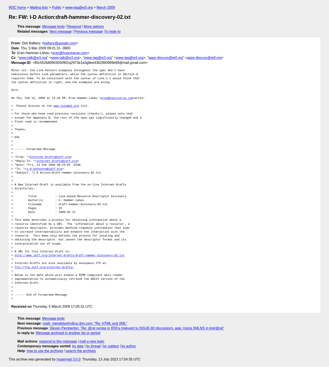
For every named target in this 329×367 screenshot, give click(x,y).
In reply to (113, 31)
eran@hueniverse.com (69, 53)
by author (128, 346)
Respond (74, 26)
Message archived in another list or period (68, 333)
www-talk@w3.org (33, 58)
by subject (111, 346)
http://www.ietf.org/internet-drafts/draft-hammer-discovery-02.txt (70, 256)
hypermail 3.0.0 (68, 359)
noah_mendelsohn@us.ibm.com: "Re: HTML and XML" (85, 323)
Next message (61, 31)
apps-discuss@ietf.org (165, 58)
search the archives (81, 351)
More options (94, 26)
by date (77, 346)
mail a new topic (92, 341)
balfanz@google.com (60, 43)
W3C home (17, 7)
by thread (93, 346)
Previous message (88, 31)
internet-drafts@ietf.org (57, 161)
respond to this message (58, 341)
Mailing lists (39, 7)
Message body (53, 26)
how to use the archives (45, 351)
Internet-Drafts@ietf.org (50, 157)
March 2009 (106, 7)
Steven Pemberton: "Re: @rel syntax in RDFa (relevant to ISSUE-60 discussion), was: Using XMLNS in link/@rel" (137, 328)
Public (56, 7)
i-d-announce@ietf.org (44, 169)
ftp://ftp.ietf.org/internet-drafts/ (44, 267)
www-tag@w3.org (79, 7)
